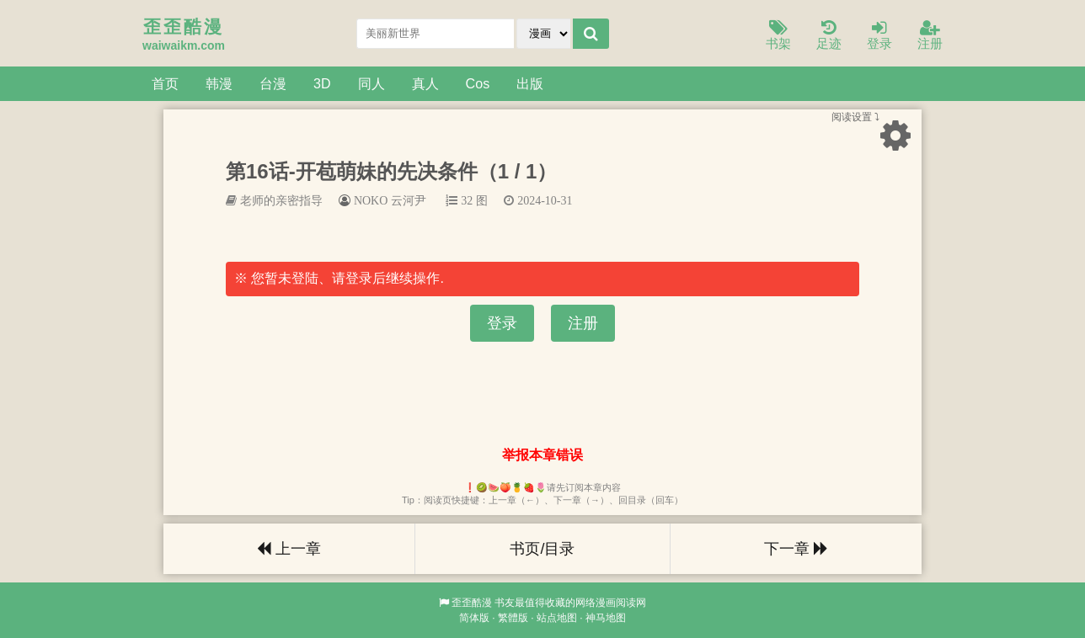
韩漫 (219, 83)
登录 (879, 36)
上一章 (289, 548)
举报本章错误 (542, 455)
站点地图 (557, 618)
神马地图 (605, 618)
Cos (478, 83)
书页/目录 (542, 548)
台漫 (272, 83)
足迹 (829, 36)
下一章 (796, 548)
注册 (930, 36)
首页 (165, 83)
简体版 (474, 618)
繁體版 (513, 618)
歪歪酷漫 (472, 603)
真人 (425, 83)
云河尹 (408, 200)
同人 (371, 83)
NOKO (371, 200)
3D (322, 83)
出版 (529, 83)
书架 (778, 36)
